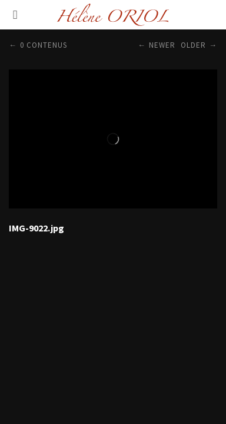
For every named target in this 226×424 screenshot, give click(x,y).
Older (193, 45)
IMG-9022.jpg (36, 228)
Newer (162, 45)
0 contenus (43, 45)
